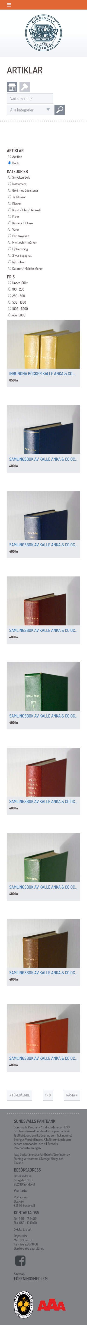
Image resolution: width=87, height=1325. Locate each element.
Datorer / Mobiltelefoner (27, 269)
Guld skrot (19, 197)
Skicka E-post (22, 1229)
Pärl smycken (20, 236)
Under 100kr (20, 283)
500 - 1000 (19, 302)
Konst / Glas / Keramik (26, 210)
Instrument (19, 184)
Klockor (17, 203)
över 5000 (18, 315)
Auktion (17, 157)
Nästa (71, 1095)
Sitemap (19, 1274)
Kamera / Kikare (22, 223)
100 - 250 (18, 289)
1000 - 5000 (20, 309)
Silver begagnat (22, 255)
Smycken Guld (21, 177)
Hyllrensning (20, 249)
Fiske (15, 217)
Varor (15, 229)
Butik (15, 163)
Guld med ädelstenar (25, 190)
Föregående (20, 1095)
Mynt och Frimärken (24, 242)
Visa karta (20, 1191)
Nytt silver (18, 262)
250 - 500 (18, 296)
